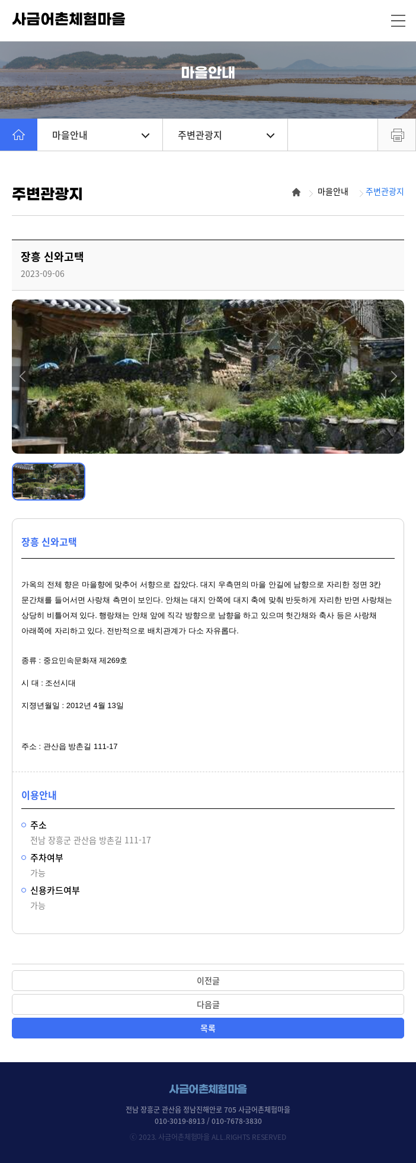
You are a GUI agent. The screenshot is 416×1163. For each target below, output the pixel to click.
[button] (22, 376)
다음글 (208, 1004)
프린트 (396, 135)
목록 (208, 1028)
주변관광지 (226, 135)
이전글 (208, 980)
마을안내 (100, 135)
